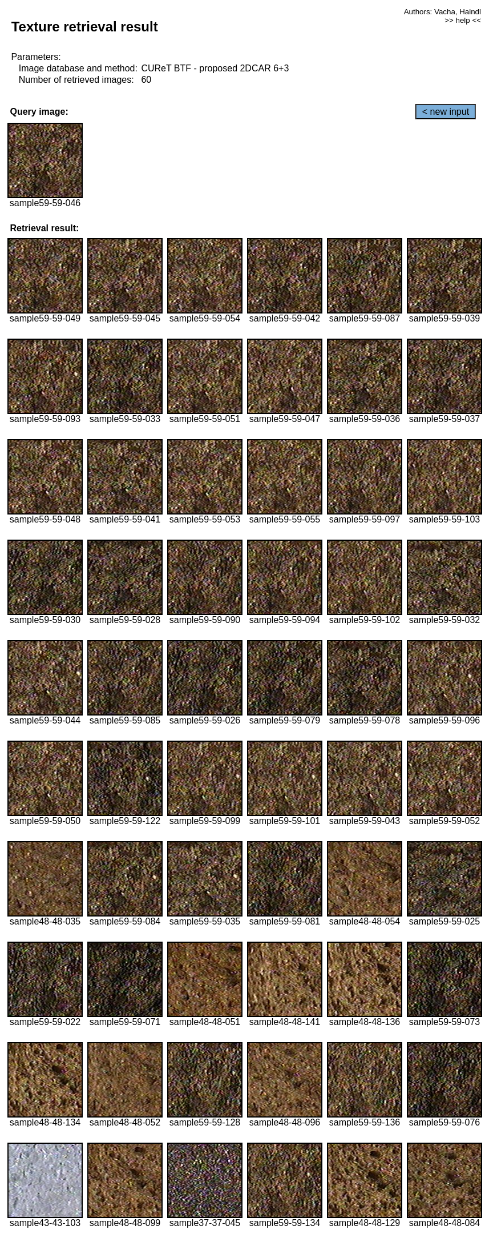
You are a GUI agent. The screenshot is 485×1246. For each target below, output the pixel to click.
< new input (445, 111)
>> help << (462, 20)
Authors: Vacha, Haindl (442, 11)
